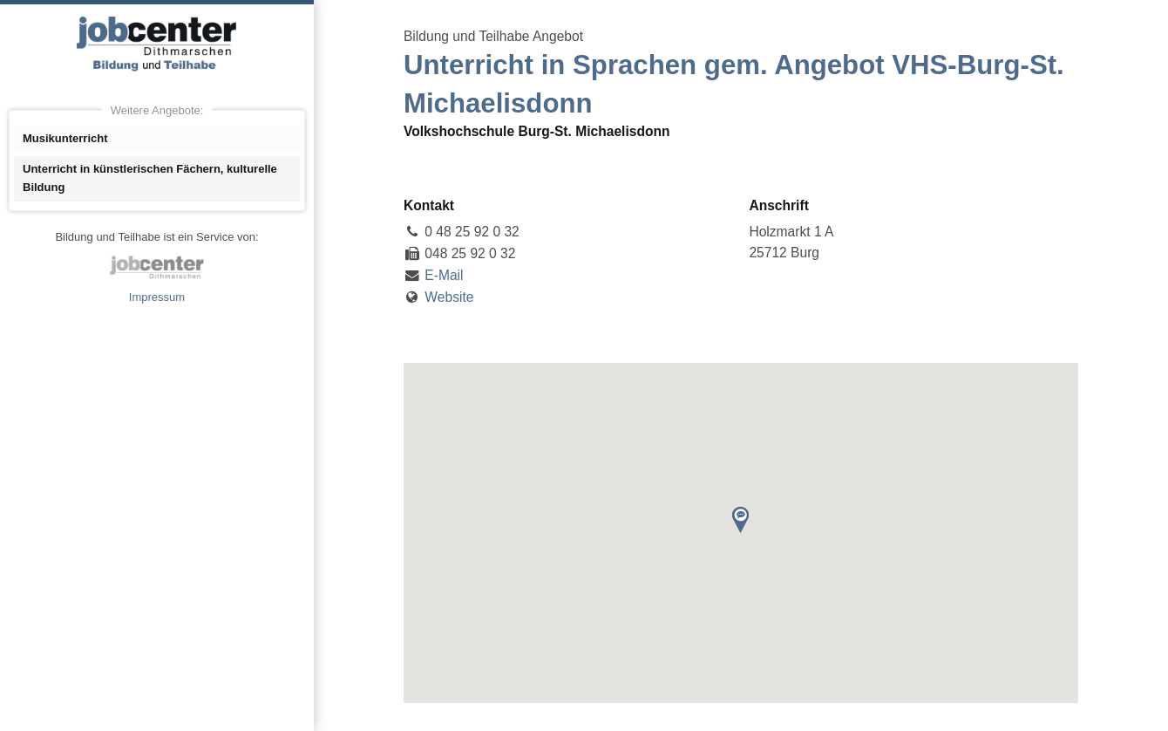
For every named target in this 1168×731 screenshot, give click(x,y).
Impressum (157, 297)
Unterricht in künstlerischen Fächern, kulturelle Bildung (150, 178)
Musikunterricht (65, 138)
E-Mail (443, 275)
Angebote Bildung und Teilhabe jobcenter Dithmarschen (157, 43)
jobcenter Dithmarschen (157, 267)
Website (448, 297)
